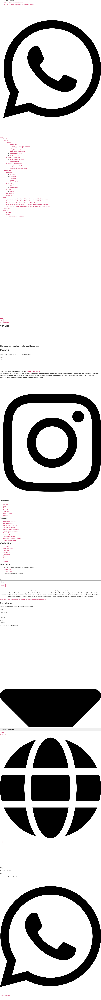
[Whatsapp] (52, 124)
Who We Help (7, 170)
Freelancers (12, 178)
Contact (8, 212)
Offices (8, 214)
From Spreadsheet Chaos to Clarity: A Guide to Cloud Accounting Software (27, 204)
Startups (11, 186)
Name (1, 609)
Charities (8, 189)
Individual (9, 172)
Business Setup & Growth (13, 157)
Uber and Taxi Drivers (15, 182)
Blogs (4, 197)
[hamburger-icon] (1, 137)
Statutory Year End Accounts (17, 151)
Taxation (8, 142)
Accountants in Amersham (16, 216)
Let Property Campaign (15, 165)
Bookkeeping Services (15, 153)
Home (5, 138)
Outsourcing (6, 208)
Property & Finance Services (14, 163)
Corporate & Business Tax (16, 148)
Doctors (11, 180)
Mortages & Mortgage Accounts (18, 169)
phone (1, 615)
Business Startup (14, 161)
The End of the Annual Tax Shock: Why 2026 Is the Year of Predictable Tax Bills (28, 206)
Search (2, 357)
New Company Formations (16, 159)
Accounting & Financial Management (16, 150)
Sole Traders (12, 176)
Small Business (13, 187)
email (1, 620)
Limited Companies (11, 184)
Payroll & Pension (14, 155)
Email (1, 579)
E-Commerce (10, 193)
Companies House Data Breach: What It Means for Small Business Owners (27, 199)
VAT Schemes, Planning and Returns (19, 146)
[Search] (1, 363)
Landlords (12, 174)
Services (5, 140)
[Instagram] (52, 498)
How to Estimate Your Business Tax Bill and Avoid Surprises (23, 203)
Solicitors (9, 195)
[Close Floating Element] (1, 842)
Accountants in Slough (33, 371)
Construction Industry (15, 167)
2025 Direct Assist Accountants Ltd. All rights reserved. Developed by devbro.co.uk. (23, 599)
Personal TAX (13, 144)
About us (5, 210)
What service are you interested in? (9, 625)
